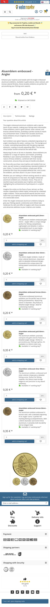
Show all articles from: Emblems (25, 37)
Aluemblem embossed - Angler (17, 72)
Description (7, 116)
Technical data (20, 116)
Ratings (31, 116)
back (25, 33)
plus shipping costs (18, 601)
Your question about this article (14, 120)
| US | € (45, 2)
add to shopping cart (19, 244)
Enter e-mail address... (25, 503)
